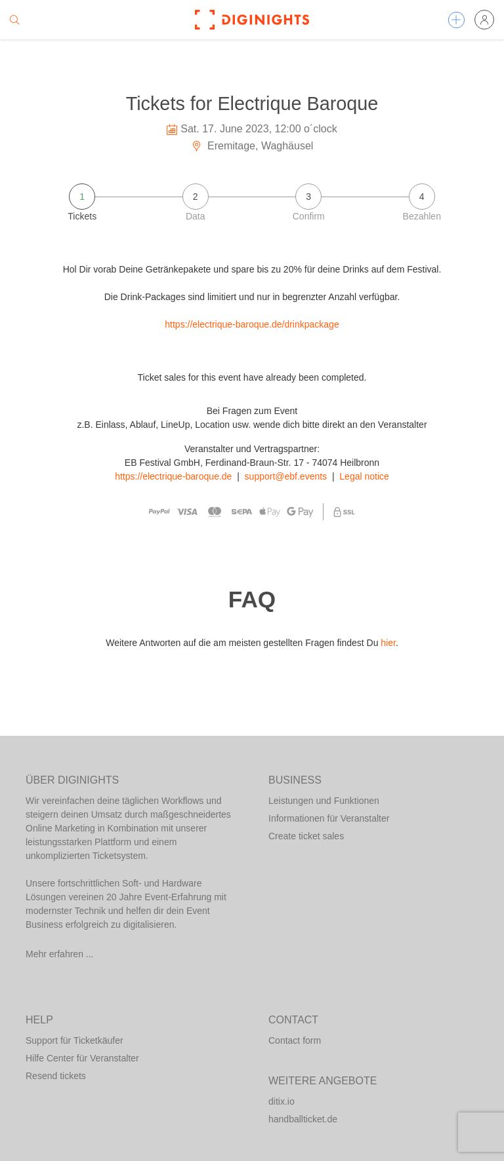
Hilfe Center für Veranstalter (82, 1058)
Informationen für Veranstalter (328, 818)
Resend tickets (56, 1076)
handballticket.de (302, 1119)
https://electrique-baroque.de (173, 476)
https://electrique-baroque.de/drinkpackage (252, 324)
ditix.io (281, 1101)
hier (388, 643)
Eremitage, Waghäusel (252, 145)
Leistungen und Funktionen (323, 800)
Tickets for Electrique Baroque (252, 103)
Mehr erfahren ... (60, 954)
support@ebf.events (286, 476)
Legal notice (364, 476)
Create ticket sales (306, 836)
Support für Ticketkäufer (74, 1040)
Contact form (294, 1040)
